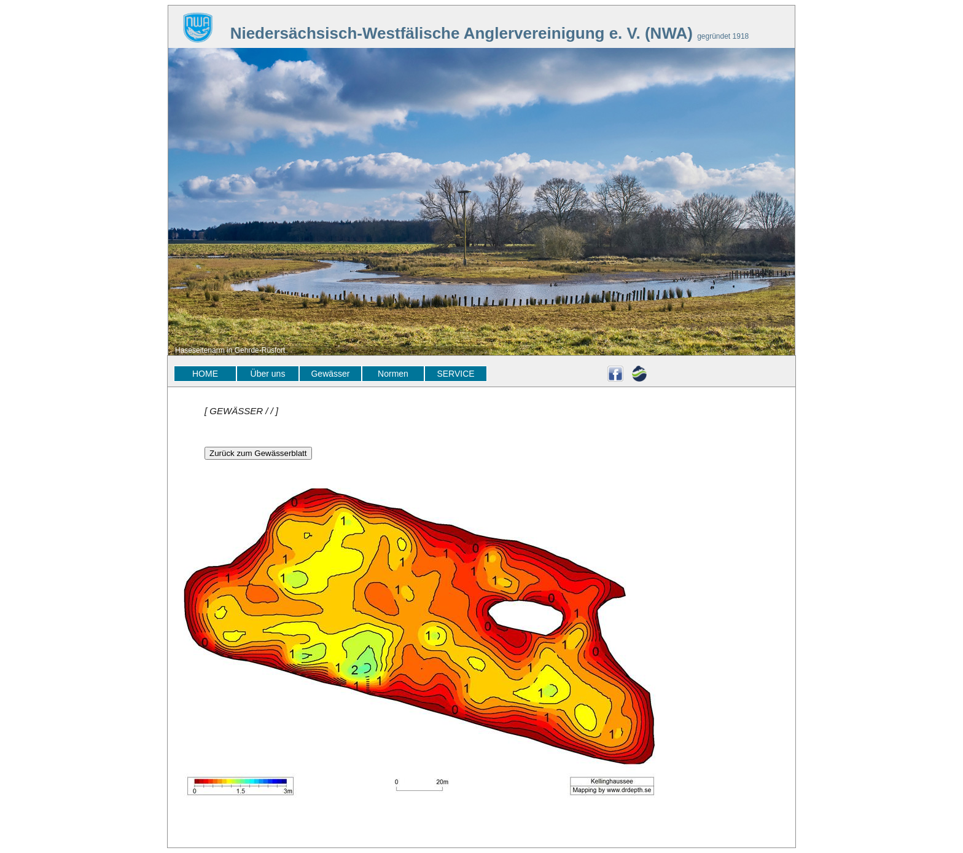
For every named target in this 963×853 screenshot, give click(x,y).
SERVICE (455, 374)
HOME (205, 374)
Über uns (268, 374)
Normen (393, 374)
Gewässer (330, 374)
